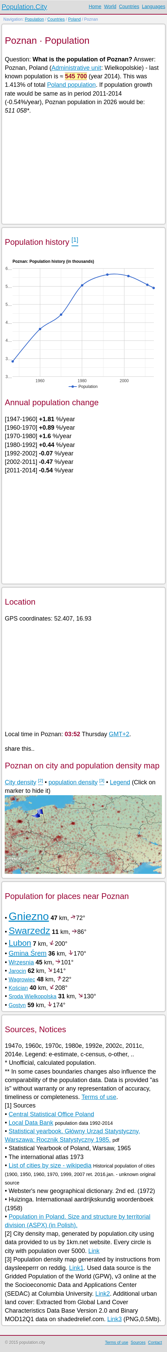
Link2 (102, 1293)
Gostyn (17, 1005)
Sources (137, 1342)
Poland (74, 19)
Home (95, 6)
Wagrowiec (21, 979)
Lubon (19, 942)
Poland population (71, 84)
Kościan (18, 988)
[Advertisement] (83, 168)
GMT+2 (119, 734)
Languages (153, 6)
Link (93, 1251)
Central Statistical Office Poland (51, 1114)
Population (34, 19)
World (110, 6)
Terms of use (98, 1097)
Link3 (114, 1319)
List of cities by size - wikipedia (49, 1165)
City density (20, 782)
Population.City (24, 7)
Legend (120, 782)
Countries (129, 6)
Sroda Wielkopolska (32, 996)
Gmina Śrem (27, 953)
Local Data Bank (30, 1122)
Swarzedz (29, 930)
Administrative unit (76, 67)
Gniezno (28, 916)
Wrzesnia (21, 962)
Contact (155, 1342)
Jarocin (17, 971)
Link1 (76, 1268)
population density (73, 782)
